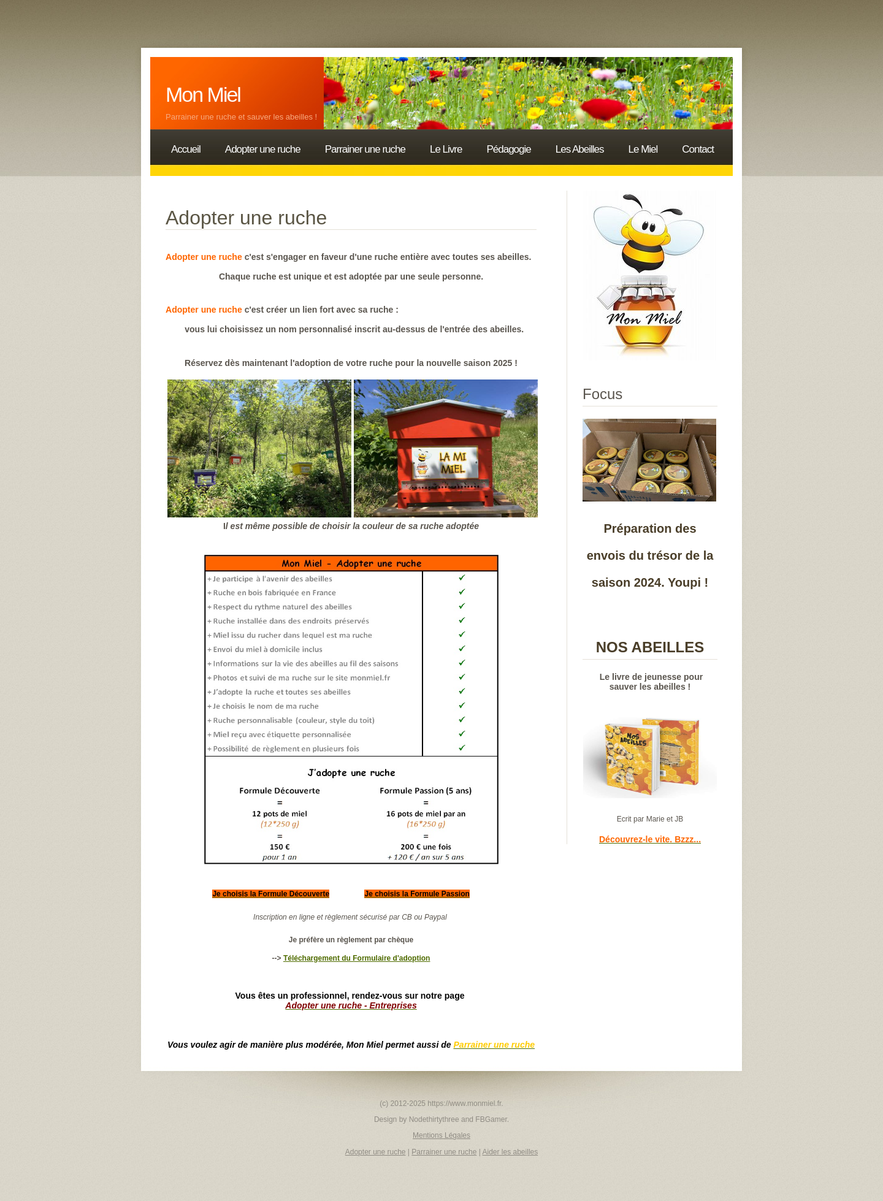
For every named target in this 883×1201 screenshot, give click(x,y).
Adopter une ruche (375, 1152)
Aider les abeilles (510, 1152)
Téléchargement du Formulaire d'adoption (356, 958)
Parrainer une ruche (443, 1152)
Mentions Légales (441, 1135)
